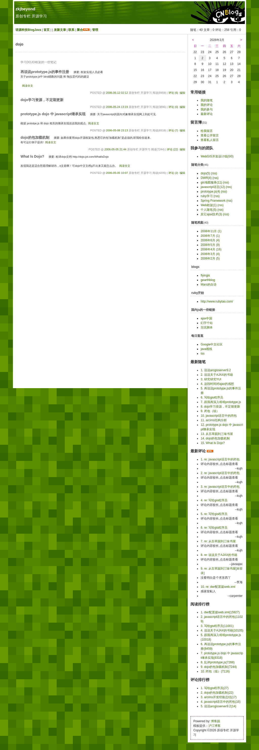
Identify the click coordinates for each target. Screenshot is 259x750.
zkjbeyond (25, 9)
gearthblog (208, 280)
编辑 (182, 92)
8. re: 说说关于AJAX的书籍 (219, 555)
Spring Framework (213, 200)
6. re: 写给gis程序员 (214, 527)
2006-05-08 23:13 (117, 130)
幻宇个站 (207, 323)
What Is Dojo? (32, 156)
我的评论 (207, 105)
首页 (47, 30)
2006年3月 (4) (210, 254)
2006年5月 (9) (210, 245)
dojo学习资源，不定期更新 (41, 100)
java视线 (206, 349)
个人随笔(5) (209, 210)
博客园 (215, 721)
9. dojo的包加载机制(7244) (219, 667)
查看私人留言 (210, 140)
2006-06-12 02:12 (117, 92)
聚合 (80, 30)
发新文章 (60, 30)
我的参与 (207, 109)
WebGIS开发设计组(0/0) (217, 156)
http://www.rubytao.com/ (217, 301)
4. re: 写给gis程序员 (214, 500)
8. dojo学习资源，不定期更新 (220, 406)
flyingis (205, 275)
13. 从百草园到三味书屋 (217, 434)
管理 (95, 30)
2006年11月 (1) (211, 231)
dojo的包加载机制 (34, 137)
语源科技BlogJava (28, 30)
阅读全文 (27, 85)
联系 (71, 30)
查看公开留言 (210, 135)
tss (202, 353)
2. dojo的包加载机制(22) (217, 692)
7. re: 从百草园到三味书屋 (218, 541)
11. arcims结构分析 (214, 420)
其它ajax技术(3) (211, 214)
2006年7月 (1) (210, 236)
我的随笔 (207, 100)
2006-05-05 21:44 (115, 149)
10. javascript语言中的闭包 (219, 415)
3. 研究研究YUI (211, 379)
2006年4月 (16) (211, 249)
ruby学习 (206, 196)
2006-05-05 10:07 (117, 172)
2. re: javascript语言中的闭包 (220, 473)
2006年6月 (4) (210, 240)
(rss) (214, 173)
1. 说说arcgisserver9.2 (216, 370)
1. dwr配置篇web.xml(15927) (220, 612)
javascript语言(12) (213, 187)
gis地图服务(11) (211, 182)
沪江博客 (214, 726)
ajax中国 (206, 318)
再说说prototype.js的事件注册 (44, 72)
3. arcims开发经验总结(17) (218, 697)
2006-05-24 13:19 (117, 106)
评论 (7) (173, 130)
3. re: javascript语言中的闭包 (220, 486)
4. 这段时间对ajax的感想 (217, 384)
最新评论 (207, 114)
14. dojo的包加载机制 (215, 438)
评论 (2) (173, 172)
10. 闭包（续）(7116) (215, 671)
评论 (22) (172, 149)
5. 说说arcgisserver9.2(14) (218, 706)
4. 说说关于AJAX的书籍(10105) (222, 630)
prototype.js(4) (210, 191)
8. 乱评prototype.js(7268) (217, 662)
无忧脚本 (207, 327)
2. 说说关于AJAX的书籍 (217, 375)
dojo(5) (205, 173)
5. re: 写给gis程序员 (214, 514)
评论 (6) (173, 92)
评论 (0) (173, 106)
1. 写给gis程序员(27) (214, 688)
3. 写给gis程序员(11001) (217, 626)
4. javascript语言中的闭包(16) (220, 702)
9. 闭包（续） (210, 411)
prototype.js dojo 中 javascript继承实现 (52, 114)
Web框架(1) (209, 205)
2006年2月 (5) (210, 258)
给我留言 (207, 131)
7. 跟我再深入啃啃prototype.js (221, 402)
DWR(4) (206, 178)
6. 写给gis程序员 (212, 397)
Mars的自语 (209, 284)
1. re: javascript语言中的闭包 (220, 459)
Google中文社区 (212, 344)
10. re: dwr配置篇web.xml (218, 587)
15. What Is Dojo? (213, 443)
